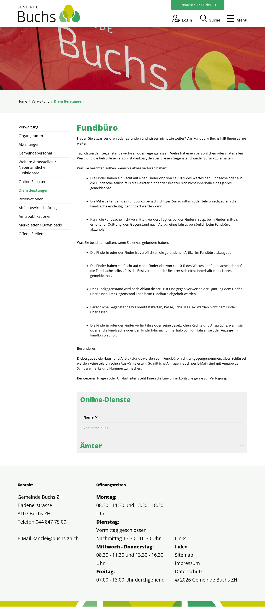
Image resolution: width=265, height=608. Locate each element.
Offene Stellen (31, 233)
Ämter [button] (91, 447)
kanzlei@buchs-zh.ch (56, 539)
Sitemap (184, 556)
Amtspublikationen (35, 216)
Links (180, 539)
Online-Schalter (32, 181)
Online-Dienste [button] (105, 399)
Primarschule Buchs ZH (197, 5)
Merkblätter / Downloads (40, 225)
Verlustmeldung (95, 428)
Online (171, 417)
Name (88, 417)
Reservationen (31, 198)
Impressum (187, 564)
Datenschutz (189, 573)
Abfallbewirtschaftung (38, 207)
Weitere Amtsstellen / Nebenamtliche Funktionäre (37, 167)
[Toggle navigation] (235, 18)
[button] (210, 18)
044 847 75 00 (51, 523)
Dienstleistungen (33, 191)
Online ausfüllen (202, 428)
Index (181, 548)
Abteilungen (29, 144)
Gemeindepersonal (35, 153)
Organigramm (31, 135)
